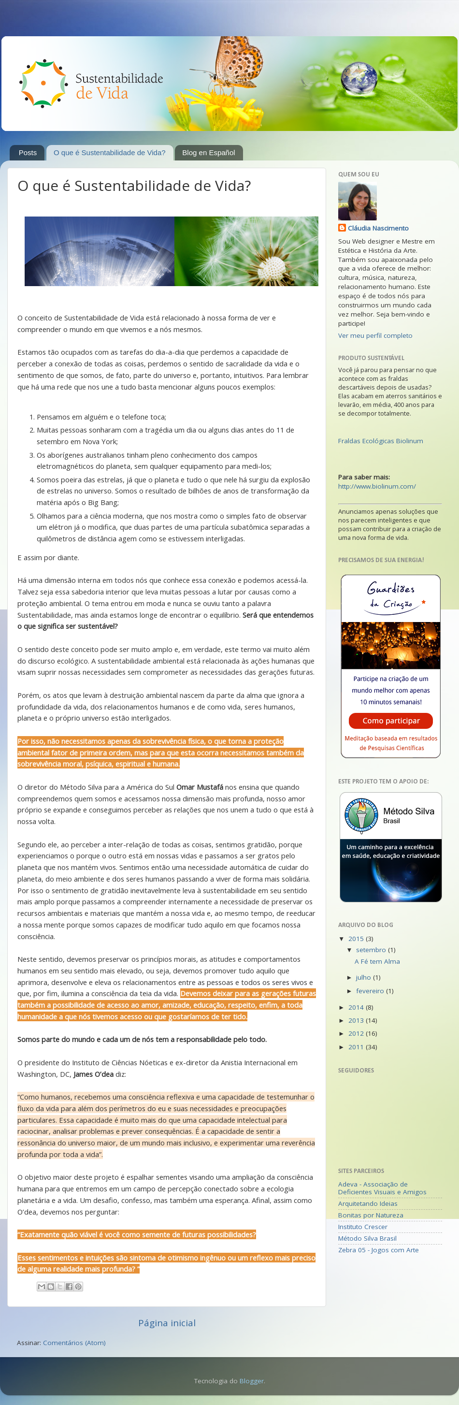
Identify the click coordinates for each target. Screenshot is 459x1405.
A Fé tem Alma (377, 961)
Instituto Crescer (362, 1226)
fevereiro (371, 990)
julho (364, 977)
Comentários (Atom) (74, 1342)
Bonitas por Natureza (370, 1215)
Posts (28, 152)
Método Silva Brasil (367, 1238)
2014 (357, 1007)
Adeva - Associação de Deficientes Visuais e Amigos (382, 1188)
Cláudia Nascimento (378, 228)
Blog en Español (208, 152)
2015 (357, 938)
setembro (372, 949)
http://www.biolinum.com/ (377, 486)
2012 (357, 1033)
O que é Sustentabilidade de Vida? (110, 152)
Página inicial (167, 1323)
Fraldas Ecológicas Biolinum (380, 440)
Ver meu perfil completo (375, 335)
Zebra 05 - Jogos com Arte (378, 1250)
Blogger (252, 1380)
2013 (357, 1020)
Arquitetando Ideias (368, 1203)
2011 (357, 1047)
